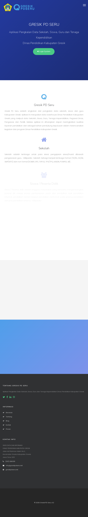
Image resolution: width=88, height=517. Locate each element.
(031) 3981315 (9, 461)
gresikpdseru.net (10, 470)
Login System (43, 51)
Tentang (7, 417)
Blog (6, 421)
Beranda (7, 412)
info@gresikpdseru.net (13, 465)
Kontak (7, 425)
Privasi (7, 429)
